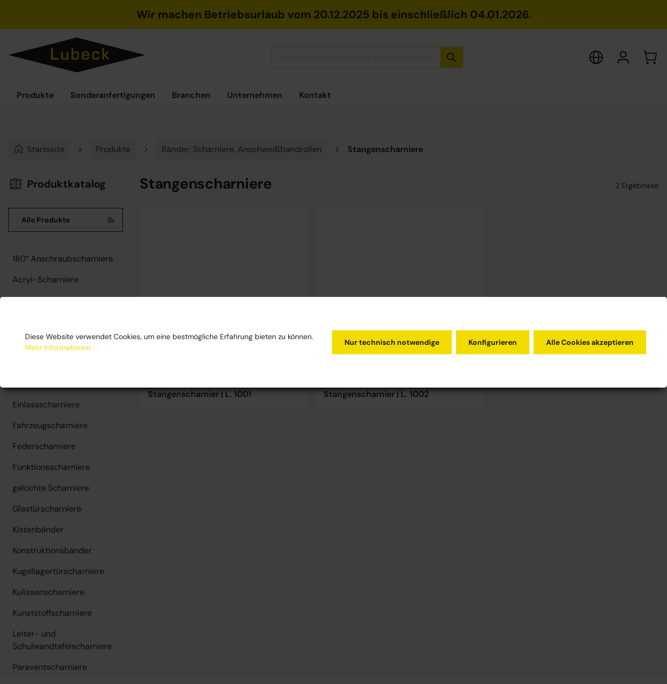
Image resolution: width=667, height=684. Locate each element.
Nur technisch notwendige (391, 342)
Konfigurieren (492, 342)
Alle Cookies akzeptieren (590, 342)
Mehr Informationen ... (61, 347)
